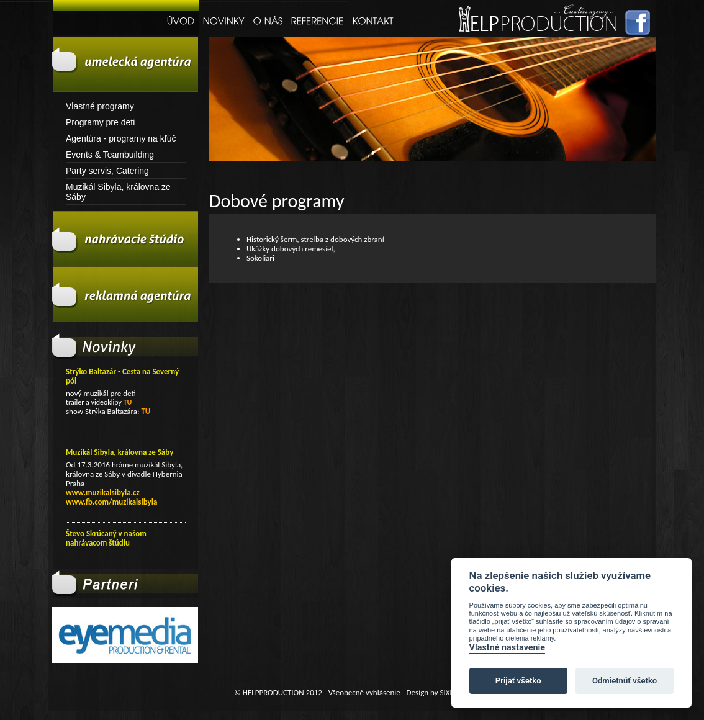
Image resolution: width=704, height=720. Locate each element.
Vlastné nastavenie (507, 647)
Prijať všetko (518, 680)
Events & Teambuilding (110, 155)
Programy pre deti (100, 122)
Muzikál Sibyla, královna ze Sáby (118, 192)
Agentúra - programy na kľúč (121, 138)
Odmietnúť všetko (624, 680)
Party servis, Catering (107, 171)
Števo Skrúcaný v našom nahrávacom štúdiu (106, 538)
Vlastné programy (100, 106)
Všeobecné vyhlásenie (364, 692)
